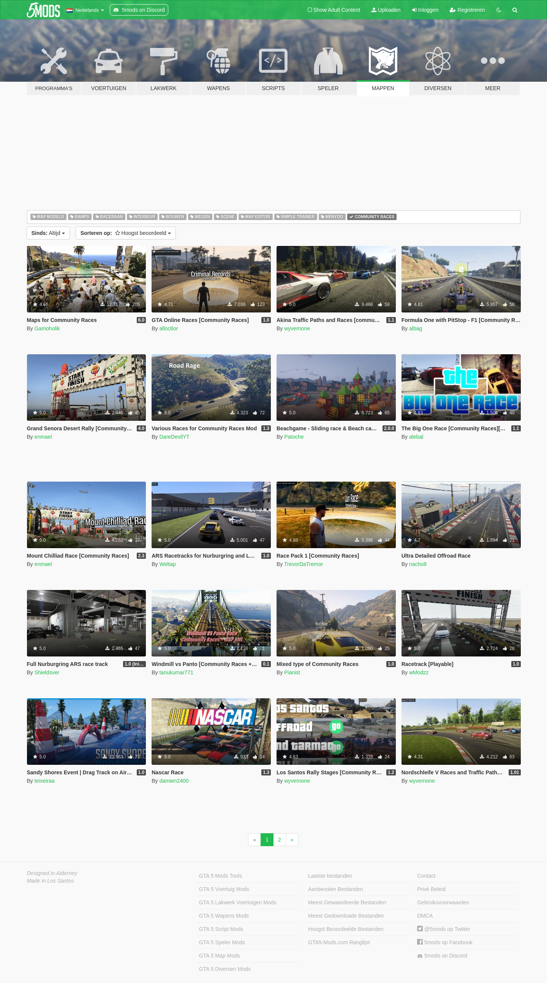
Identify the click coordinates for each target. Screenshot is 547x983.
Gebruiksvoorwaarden (443, 902)
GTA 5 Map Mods (219, 956)
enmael (43, 437)
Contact (426, 876)
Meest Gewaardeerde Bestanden (347, 902)
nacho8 (418, 564)
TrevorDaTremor (303, 564)
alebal (416, 437)
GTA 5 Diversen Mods (225, 969)
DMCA (425, 916)
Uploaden (386, 10)
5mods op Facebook (445, 942)
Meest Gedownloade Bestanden (346, 916)
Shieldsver (47, 672)
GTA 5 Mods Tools (220, 876)
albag (415, 328)
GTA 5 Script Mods (221, 929)
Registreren (467, 10)
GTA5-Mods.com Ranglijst (339, 942)
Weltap (167, 564)
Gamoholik (47, 328)
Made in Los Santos (50, 881)
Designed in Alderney (52, 873)
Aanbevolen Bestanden (335, 889)
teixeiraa (45, 781)
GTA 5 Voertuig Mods (224, 889)
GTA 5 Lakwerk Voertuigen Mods (238, 902)
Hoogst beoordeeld (126, 233)
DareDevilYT (174, 437)
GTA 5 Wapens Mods (224, 916)
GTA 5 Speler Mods (222, 942)
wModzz (418, 672)
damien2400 (173, 781)
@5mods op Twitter (443, 929)
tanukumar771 (176, 672)
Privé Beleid (431, 889)
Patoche (294, 437)
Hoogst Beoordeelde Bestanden (345, 929)
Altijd (48, 233)
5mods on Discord (442, 956)
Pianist (292, 672)
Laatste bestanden (330, 876)
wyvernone (297, 328)
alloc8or (168, 328)
